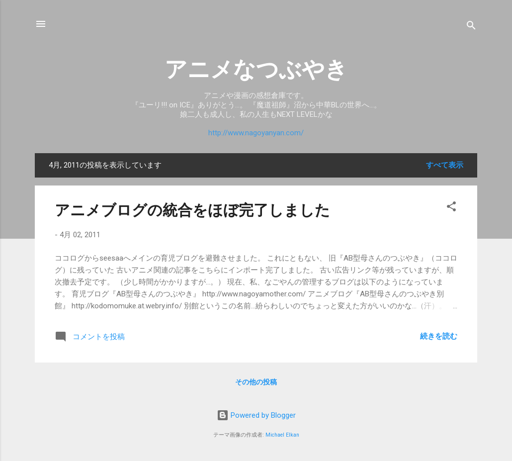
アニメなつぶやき (256, 69)
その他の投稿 (256, 382)
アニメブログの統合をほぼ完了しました (192, 210)
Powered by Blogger (256, 415)
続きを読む (438, 336)
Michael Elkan (282, 435)
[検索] (471, 27)
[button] (451, 208)
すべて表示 (444, 165)
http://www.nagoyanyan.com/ (256, 132)
